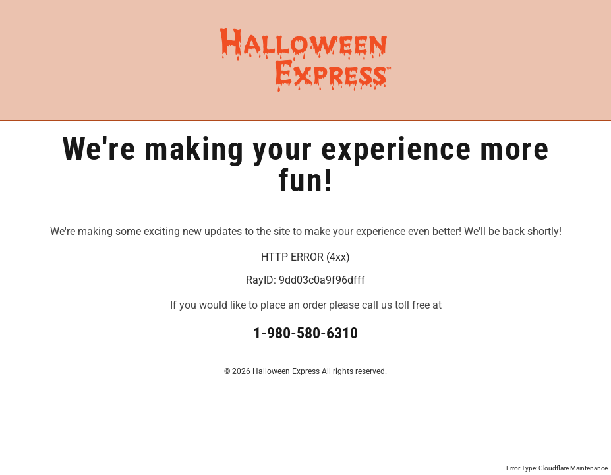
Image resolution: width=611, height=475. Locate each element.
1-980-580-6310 (305, 333)
